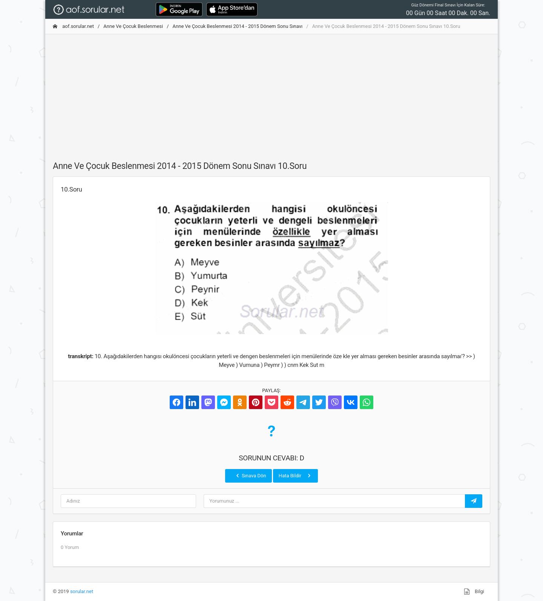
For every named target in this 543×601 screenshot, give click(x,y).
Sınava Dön (250, 475)
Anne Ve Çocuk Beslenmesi (133, 26)
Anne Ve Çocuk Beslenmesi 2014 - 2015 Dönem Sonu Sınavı (238, 26)
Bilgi (474, 592)
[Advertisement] (271, 93)
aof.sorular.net (73, 26)
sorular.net (81, 591)
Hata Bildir (295, 475)
